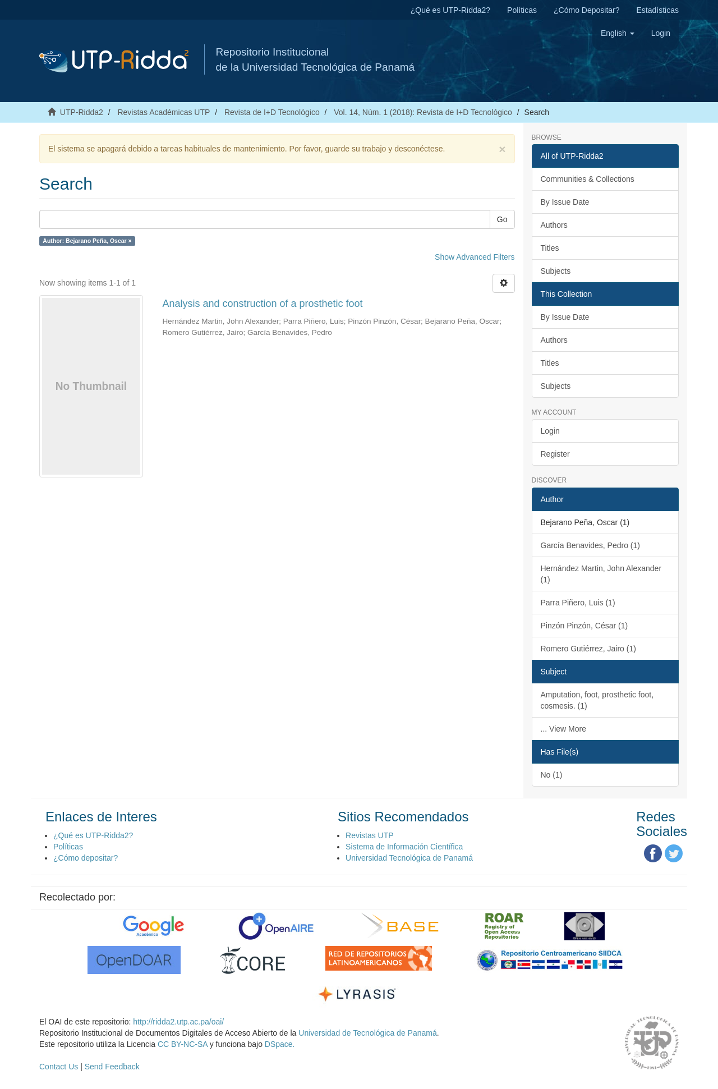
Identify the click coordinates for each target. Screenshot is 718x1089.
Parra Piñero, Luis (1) (578, 602)
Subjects (556, 270)
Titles (550, 247)
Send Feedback (112, 1066)
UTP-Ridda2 (81, 112)
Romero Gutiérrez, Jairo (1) (588, 648)
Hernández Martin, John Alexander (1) (601, 574)
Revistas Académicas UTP (163, 112)
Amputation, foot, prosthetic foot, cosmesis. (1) (597, 700)
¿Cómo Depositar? (587, 10)
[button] (617, 33)
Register (555, 453)
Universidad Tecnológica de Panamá (409, 857)
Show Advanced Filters (474, 256)
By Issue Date (565, 201)
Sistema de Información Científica (404, 846)
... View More (563, 728)
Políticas (522, 10)
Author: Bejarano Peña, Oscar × (87, 240)
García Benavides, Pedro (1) (590, 545)
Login (550, 430)
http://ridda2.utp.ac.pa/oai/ (178, 1021)
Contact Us (58, 1066)
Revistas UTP (370, 835)
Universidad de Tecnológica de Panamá (367, 1032)
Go (502, 219)
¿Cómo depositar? (85, 857)
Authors (554, 224)
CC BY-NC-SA (183, 1044)
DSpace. (280, 1044)
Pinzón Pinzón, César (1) (584, 625)
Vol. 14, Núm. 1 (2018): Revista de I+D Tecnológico (423, 112)
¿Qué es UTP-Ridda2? (450, 10)
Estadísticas (658, 10)
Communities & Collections (587, 178)
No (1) (552, 774)
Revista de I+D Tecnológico (272, 112)
